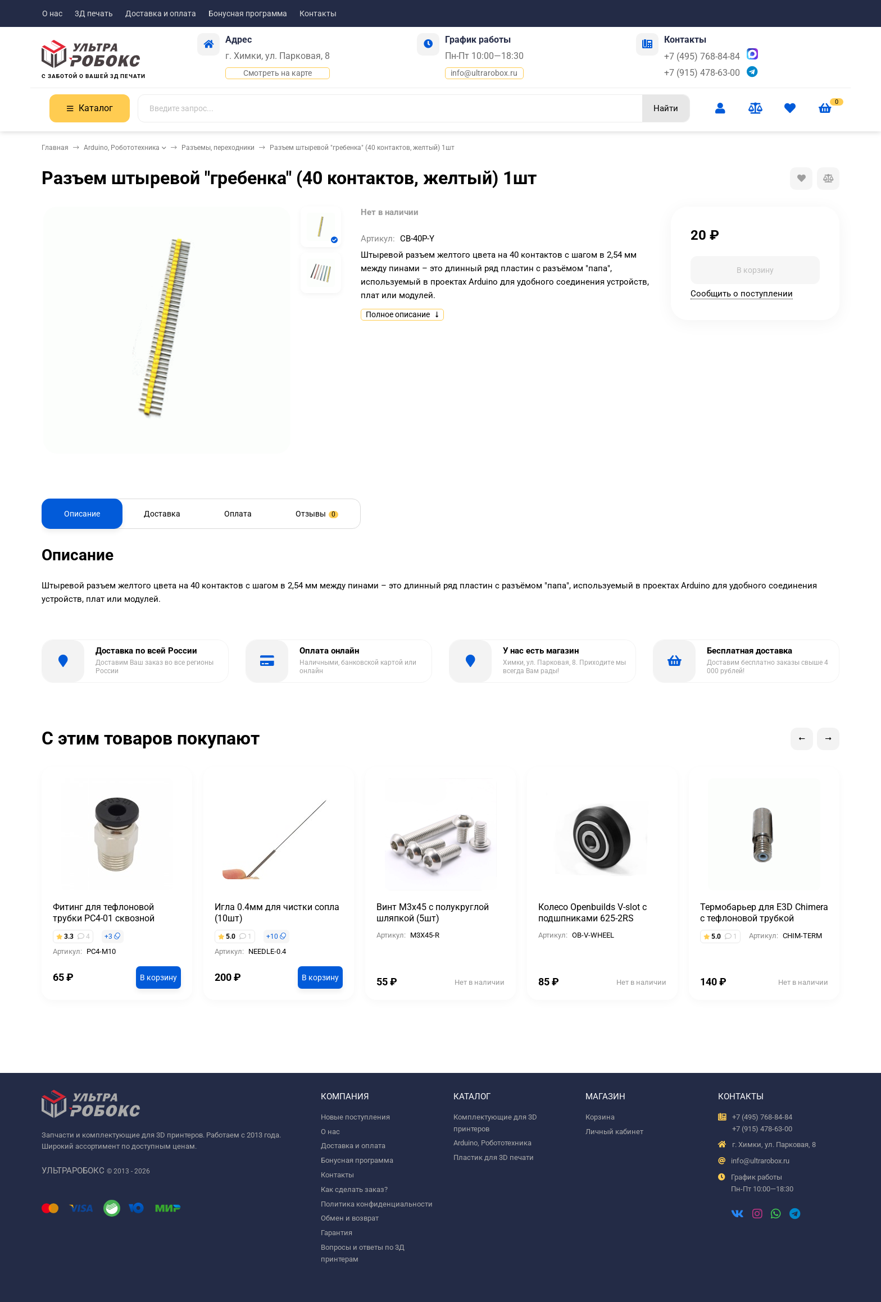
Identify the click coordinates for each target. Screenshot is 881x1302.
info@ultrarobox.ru (484, 72)
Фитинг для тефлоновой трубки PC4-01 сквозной (104, 913)
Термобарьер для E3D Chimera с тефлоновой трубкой (764, 913)
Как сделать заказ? (354, 1189)
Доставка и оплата (160, 13)
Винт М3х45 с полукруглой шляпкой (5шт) (432, 913)
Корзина (600, 1117)
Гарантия (336, 1232)
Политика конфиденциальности (377, 1204)
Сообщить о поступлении (742, 294)
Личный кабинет (614, 1131)
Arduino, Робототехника (122, 148)
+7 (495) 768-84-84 (702, 56)
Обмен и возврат (350, 1218)
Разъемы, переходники (218, 148)
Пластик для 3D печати (493, 1157)
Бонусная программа (247, 13)
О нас (52, 13)
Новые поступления (355, 1117)
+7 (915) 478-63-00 (702, 72)
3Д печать (94, 13)
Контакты (318, 13)
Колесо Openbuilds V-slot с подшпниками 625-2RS (592, 913)
